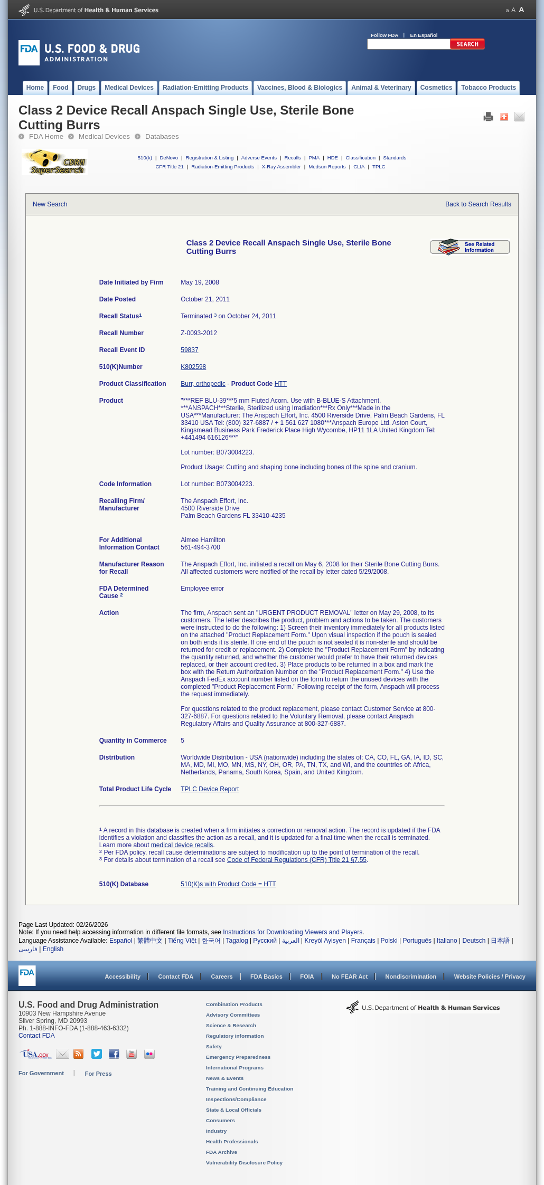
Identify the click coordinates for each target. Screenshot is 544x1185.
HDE (332, 157)
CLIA (358, 166)
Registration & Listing (210, 157)
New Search (50, 204)
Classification (360, 157)
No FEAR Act (350, 976)
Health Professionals (232, 1141)
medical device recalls (182, 845)
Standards (395, 157)
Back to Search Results (478, 204)
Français (363, 940)
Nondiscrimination (411, 976)
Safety (214, 1046)
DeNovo (169, 157)
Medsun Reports (326, 166)
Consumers (220, 1120)
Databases (162, 136)
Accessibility (122, 976)
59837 (189, 350)
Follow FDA (384, 35)
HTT (281, 383)
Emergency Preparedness (238, 1057)
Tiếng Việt (182, 940)
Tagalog (237, 940)
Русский (265, 940)
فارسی (27, 949)
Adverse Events (259, 157)
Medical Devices (104, 136)
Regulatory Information (235, 1036)
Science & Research (231, 1025)
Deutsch (473, 940)
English (53, 949)
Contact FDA (175, 976)
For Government (41, 1073)
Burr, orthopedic (203, 383)
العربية (290, 940)
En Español (424, 35)
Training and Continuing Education (249, 1089)
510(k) (145, 157)
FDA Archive (221, 1152)
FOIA (307, 976)
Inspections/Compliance (236, 1099)
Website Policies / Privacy (490, 976)
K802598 (193, 367)
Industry (216, 1131)
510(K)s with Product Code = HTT (228, 884)
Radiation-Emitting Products (222, 166)
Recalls (292, 157)
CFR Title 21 (169, 166)
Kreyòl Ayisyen (325, 940)
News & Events (224, 1078)
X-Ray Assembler (281, 166)
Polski (389, 940)
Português (417, 940)
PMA (314, 157)
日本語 (500, 940)
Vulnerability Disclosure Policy (244, 1162)
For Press (98, 1073)
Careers (222, 976)
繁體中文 (150, 940)
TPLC (379, 166)
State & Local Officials (233, 1110)
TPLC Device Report (210, 789)
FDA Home (46, 136)
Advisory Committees (233, 1015)
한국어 (211, 940)
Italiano (447, 940)
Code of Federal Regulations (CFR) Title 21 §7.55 (297, 860)
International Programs (235, 1067)
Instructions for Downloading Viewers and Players (292, 932)
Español (120, 940)
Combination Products (234, 1004)
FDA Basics (266, 976)
